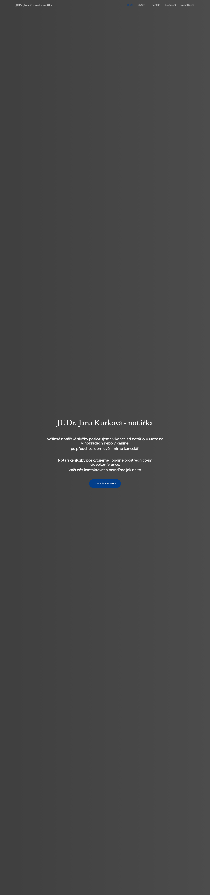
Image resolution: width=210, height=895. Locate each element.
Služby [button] (141, 5)
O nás (130, 5)
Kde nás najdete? (105, 483)
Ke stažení (170, 5)
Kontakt (156, 5)
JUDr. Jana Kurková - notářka (34, 5)
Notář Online (187, 5)
